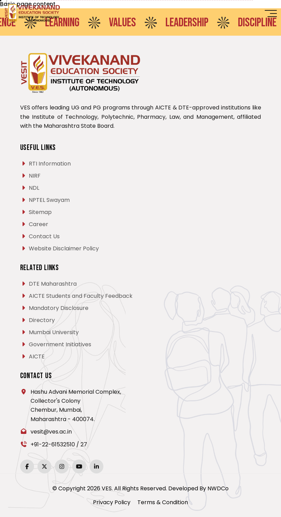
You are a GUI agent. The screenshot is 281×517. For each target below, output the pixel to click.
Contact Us (44, 236)
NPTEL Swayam (49, 200)
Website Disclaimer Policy (64, 248)
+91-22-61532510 (53, 444)
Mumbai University (54, 332)
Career (38, 224)
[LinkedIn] (96, 466)
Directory (42, 320)
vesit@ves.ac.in (51, 432)
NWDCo (218, 488)
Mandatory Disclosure (58, 308)
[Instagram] (62, 466)
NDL (34, 188)
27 (83, 444)
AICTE (37, 356)
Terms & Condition (162, 502)
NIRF (35, 176)
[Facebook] (27, 466)
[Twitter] (44, 466)
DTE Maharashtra (53, 284)
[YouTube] (79, 466)
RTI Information (50, 164)
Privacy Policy (111, 502)
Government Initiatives (60, 344)
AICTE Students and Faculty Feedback (81, 296)
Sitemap (40, 212)
